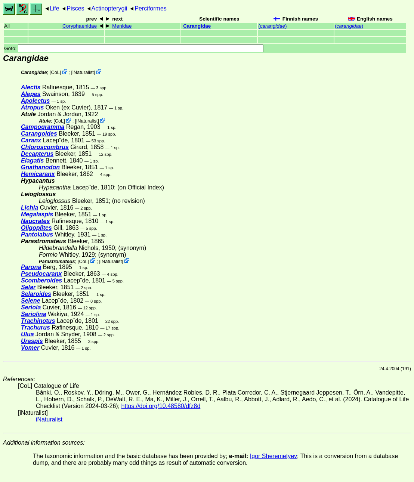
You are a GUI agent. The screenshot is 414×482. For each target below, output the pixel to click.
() (272, 26)
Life (54, 8)
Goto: (133, 48)
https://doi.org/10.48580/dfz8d (161, 406)
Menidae (122, 26)
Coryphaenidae (79, 26)
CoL (55, 72)
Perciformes (150, 8)
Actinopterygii (109, 8)
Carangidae (197, 26)
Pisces (75, 8)
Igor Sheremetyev (273, 456)
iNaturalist (83, 72)
